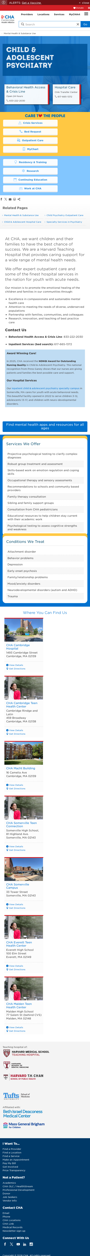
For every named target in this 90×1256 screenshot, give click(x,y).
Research (65, 144)
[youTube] (18, 1218)
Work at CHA (65, 153)
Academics (9, 1156)
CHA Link (8, 1197)
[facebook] (5, 1218)
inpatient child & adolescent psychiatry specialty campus (45, 353)
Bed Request (65, 122)
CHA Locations (12, 1193)
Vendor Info (10, 1174)
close (85, 2)
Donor (6, 1167)
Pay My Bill (9, 1137)
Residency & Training (23, 144)
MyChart (65, 131)
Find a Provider (12, 1122)
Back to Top (14, 1241)
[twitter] (11, 1218)
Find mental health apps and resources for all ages (45, 391)
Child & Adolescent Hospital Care (22, 186)
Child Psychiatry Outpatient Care (65, 180)
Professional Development (19, 1163)
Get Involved (10, 1140)
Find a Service (11, 1129)
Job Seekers (10, 1170)
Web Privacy (30, 1248)
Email (6, 1186)
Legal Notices (12, 1248)
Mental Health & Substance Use (20, 33)
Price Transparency (14, 1144)
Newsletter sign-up (14, 1204)
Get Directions (17, 633)
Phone (6, 1190)
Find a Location (12, 1126)
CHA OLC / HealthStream (18, 1160)
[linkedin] (24, 1218)
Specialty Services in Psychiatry (64, 186)
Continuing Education (23, 153)
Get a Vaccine (32, 2)
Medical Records (12, 1201)
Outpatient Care (23, 131)
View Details (16, 630)
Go (85, 24)
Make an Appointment (16, 1133)
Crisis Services (23, 122)
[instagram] (31, 1218)
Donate (80, 7)
